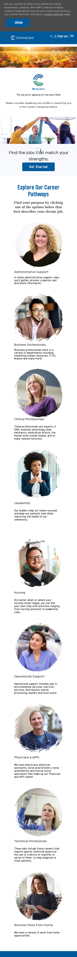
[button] (45, 36)
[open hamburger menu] (5, 36)
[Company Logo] (11, 37)
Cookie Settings (53, 14)
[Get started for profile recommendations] (38, 167)
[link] (60, 36)
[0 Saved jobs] (70, 36)
